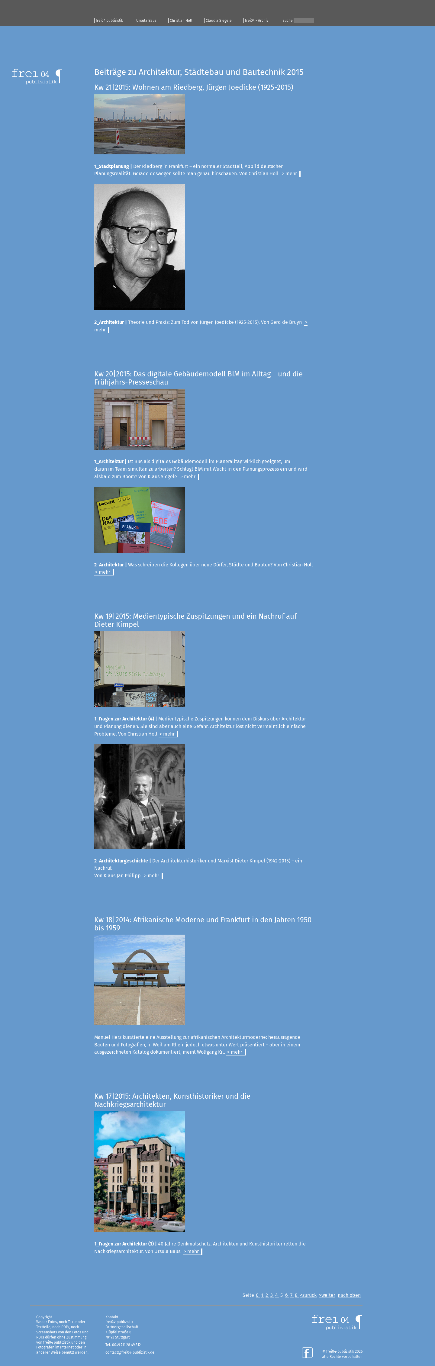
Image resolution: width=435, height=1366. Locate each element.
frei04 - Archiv (256, 20)
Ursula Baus (146, 20)
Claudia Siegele (219, 20)
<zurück (308, 1295)
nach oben (349, 1295)
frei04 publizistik (109, 20)
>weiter (327, 1295)
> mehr (289, 173)
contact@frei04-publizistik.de (129, 1352)
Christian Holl (181, 20)
